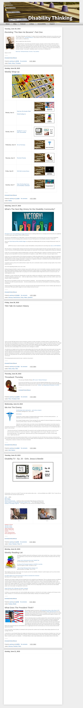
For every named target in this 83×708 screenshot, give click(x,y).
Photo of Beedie (8, 499)
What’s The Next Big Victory (23, 184)
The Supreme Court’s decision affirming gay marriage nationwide (17, 233)
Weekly (10, 200)
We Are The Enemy (21, 144)
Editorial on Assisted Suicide (10, 500)
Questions (30, 297)
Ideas (13, 368)
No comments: (23, 61)
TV (21, 544)
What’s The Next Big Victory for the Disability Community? (30, 209)
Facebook (7, 57)
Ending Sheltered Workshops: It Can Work (51, 385)
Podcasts (14, 544)
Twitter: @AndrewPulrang (9, 532)
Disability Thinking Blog (9, 529)
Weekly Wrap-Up (12, 72)
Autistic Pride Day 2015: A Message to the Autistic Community (16, 588)
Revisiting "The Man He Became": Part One (24, 32)
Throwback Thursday (21, 158)
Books (9, 63)
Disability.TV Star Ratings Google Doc (12, 503)
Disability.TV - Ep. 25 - (22, 130)
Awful (9, 450)
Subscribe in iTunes (8, 525)
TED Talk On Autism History (23, 171)
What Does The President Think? (24, 111)
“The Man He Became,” (29, 37)
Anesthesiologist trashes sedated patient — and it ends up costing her (28, 410)
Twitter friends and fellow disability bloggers (17, 241)
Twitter (11, 57)
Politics (25, 297)
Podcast (22, 24)
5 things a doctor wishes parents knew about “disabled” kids (28, 560)
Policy (22, 297)
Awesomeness (16, 297)
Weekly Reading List (21, 114)
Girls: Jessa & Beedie (21, 132)
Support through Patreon (9, 528)
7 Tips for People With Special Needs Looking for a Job (27, 568)
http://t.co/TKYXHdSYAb (56, 245)
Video (16, 368)
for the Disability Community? (23, 185)
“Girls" (6, 497)
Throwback (18, 63)
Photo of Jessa (7, 498)
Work (18, 398)
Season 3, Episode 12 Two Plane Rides (12, 502)
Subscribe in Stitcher (8, 527)
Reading (10, 604)
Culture (10, 544)
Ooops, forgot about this (51, 611)
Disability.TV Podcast (9, 524)
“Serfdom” (40, 385)
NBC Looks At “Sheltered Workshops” (40, 379)
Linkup (31, 24)
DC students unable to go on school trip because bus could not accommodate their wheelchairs (22, 575)
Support (52, 24)
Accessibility (42, 24)
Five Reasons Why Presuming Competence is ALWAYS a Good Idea (29, 564)
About (7, 24)
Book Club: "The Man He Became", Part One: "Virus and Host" (27, 51)
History (13, 63)
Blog (14, 24)
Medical (13, 450)
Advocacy (10, 297)
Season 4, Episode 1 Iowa (25, 502)
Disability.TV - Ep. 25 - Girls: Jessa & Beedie (24, 459)
